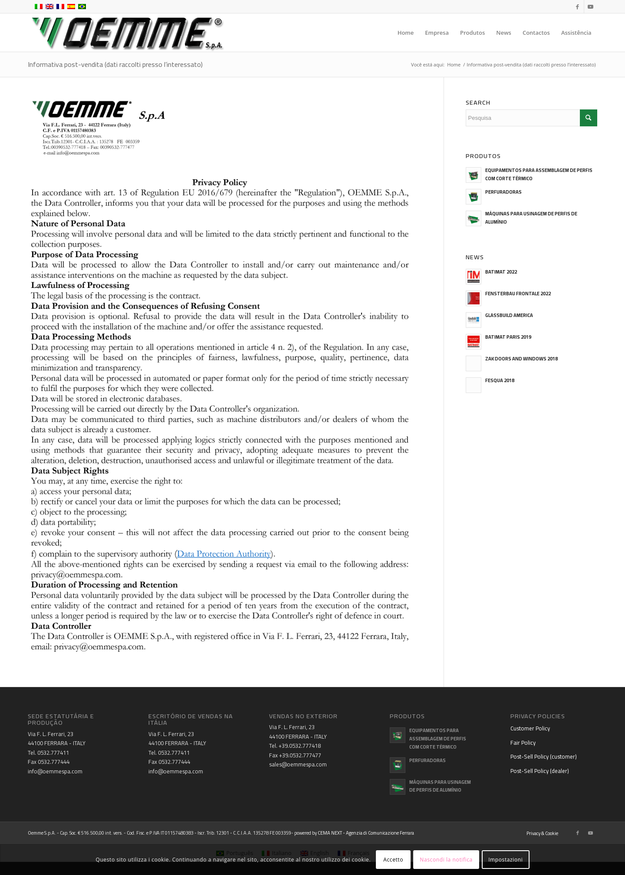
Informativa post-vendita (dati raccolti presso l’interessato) (115, 64)
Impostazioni (505, 859)
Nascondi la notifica (446, 859)
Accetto (393, 859)
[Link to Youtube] (590, 6)
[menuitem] (406, 32)
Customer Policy (530, 728)
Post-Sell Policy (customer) (543, 756)
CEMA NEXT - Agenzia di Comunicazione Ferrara (366, 833)
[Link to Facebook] (577, 6)
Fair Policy (523, 742)
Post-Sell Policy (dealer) (539, 771)
